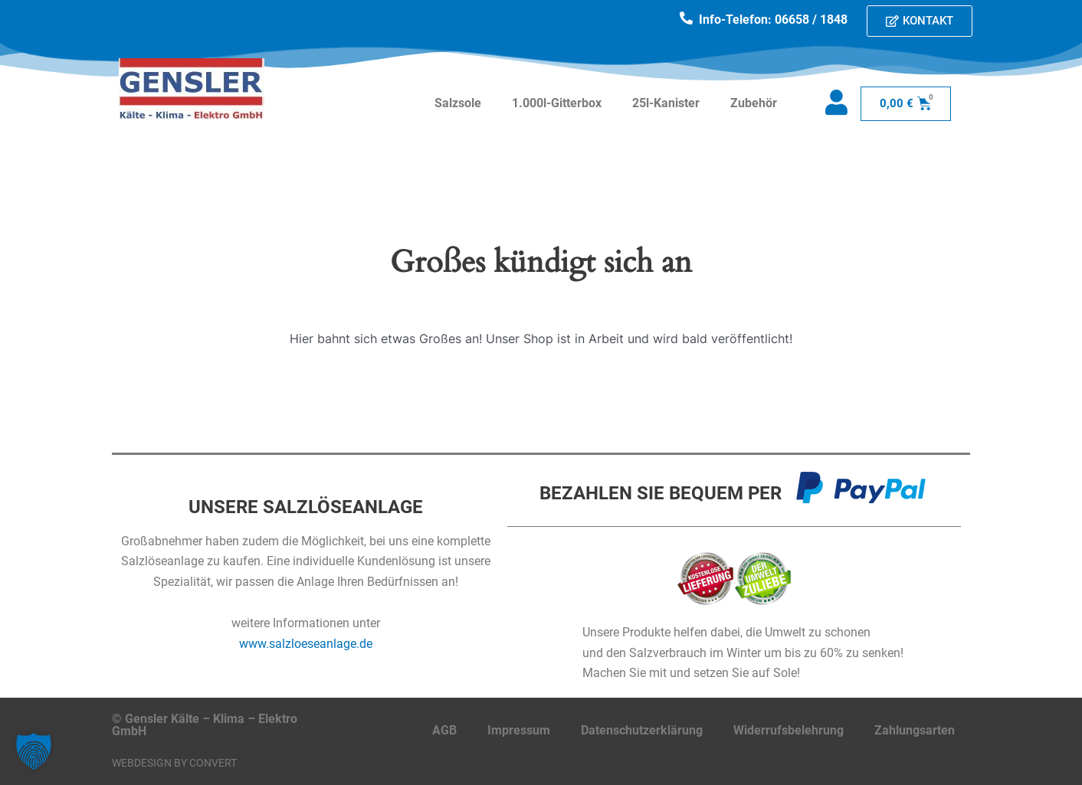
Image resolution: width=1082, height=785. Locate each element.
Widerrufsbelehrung (788, 730)
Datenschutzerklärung (642, 730)
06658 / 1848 (811, 19)
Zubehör (753, 103)
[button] (33, 751)
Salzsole (457, 103)
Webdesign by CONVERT (174, 763)
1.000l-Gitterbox (557, 103)
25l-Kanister (666, 103)
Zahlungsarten (914, 730)
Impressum (518, 730)
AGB (444, 730)
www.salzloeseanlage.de (305, 643)
